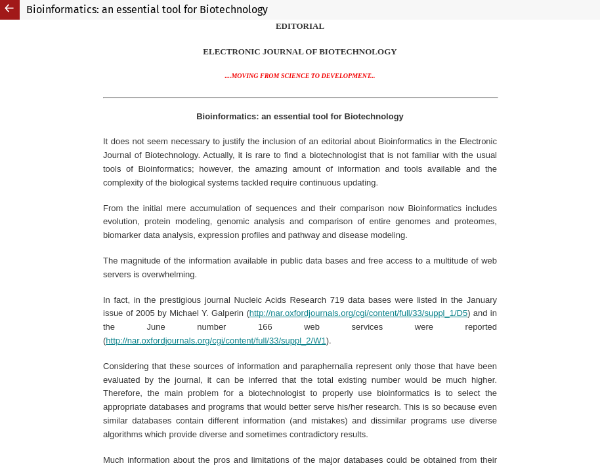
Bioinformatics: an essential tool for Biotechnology (147, 9)
